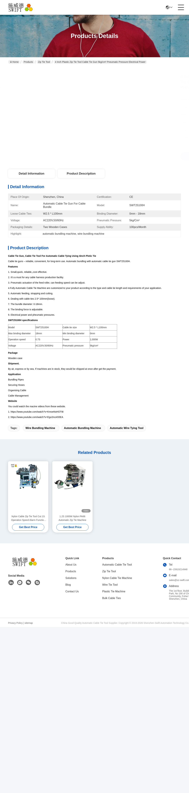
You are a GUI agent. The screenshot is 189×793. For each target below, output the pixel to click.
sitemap (29, 623)
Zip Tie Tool (44, 62)
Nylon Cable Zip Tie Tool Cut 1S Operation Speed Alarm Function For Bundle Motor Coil (28, 518)
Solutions (70, 578)
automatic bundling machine (82, 428)
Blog (68, 584)
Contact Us (72, 591)
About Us (70, 564)
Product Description (81, 173)
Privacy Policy (15, 623)
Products (28, 62)
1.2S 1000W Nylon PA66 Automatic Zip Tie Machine (72, 518)
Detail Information (31, 173)
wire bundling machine (40, 428)
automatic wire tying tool (126, 428)
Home (14, 62)
